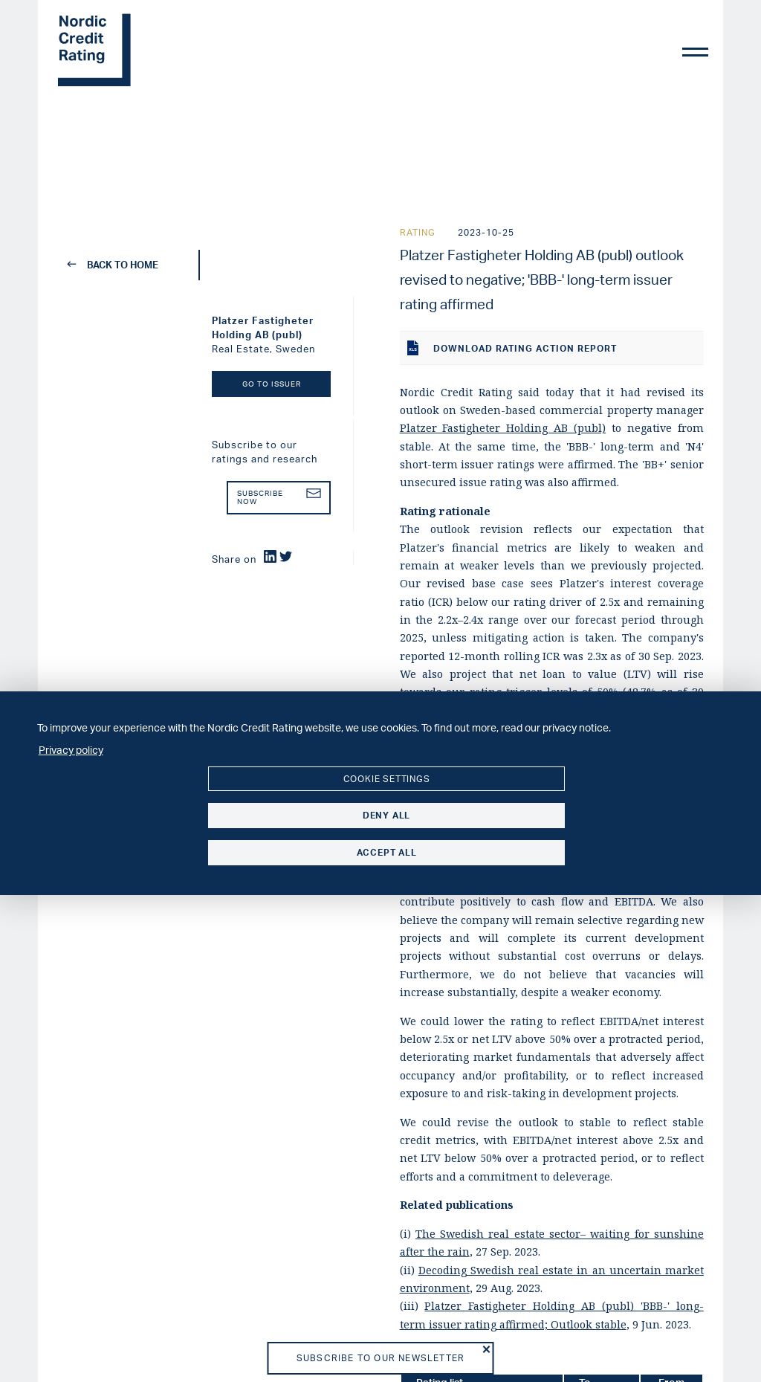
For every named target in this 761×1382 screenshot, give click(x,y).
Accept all (387, 852)
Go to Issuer (271, 384)
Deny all (386, 815)
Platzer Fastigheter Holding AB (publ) (503, 428)
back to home (113, 265)
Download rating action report (512, 348)
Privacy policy (71, 749)
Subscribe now (279, 497)
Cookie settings (386, 778)
